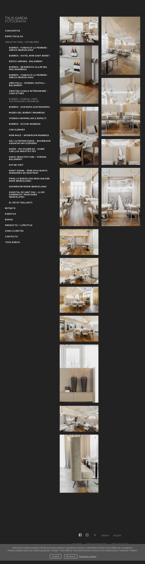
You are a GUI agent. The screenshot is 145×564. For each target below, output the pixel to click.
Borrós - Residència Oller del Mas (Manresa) (28, 68)
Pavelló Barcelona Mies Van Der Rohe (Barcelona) (29, 180)
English (117, 535)
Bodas (9, 219)
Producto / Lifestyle (19, 225)
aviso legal (76, 543)
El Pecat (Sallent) (20, 202)
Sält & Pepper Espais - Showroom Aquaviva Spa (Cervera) (30, 142)
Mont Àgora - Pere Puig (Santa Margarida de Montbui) (28, 172)
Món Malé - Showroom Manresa (29, 135)
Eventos (10, 214)
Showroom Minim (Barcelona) (28, 187)
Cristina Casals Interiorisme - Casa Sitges (28, 92)
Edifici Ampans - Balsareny (26, 61)
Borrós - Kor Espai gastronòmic (29, 107)
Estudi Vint (16, 165)
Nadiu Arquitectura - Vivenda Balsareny (28, 158)
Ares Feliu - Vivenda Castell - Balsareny (28, 84)
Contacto (11, 236)
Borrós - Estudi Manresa (25, 124)
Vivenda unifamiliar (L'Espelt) (27, 118)
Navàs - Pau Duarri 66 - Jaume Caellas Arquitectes (27, 150)
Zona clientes (14, 231)
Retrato (10, 208)
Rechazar (70, 556)
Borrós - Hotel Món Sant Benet (29, 56)
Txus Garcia (12, 242)
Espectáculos (14, 36)
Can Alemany (17, 130)
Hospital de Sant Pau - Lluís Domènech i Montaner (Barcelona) (27, 194)
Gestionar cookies (87, 556)
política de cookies (120, 543)
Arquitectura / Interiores (22, 42)
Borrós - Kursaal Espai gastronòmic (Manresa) (24, 100)
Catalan (105, 535)
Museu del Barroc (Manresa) (27, 113)
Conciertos (12, 31)
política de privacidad (96, 543)
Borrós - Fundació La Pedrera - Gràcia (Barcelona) (28, 49)
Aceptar (56, 556)
